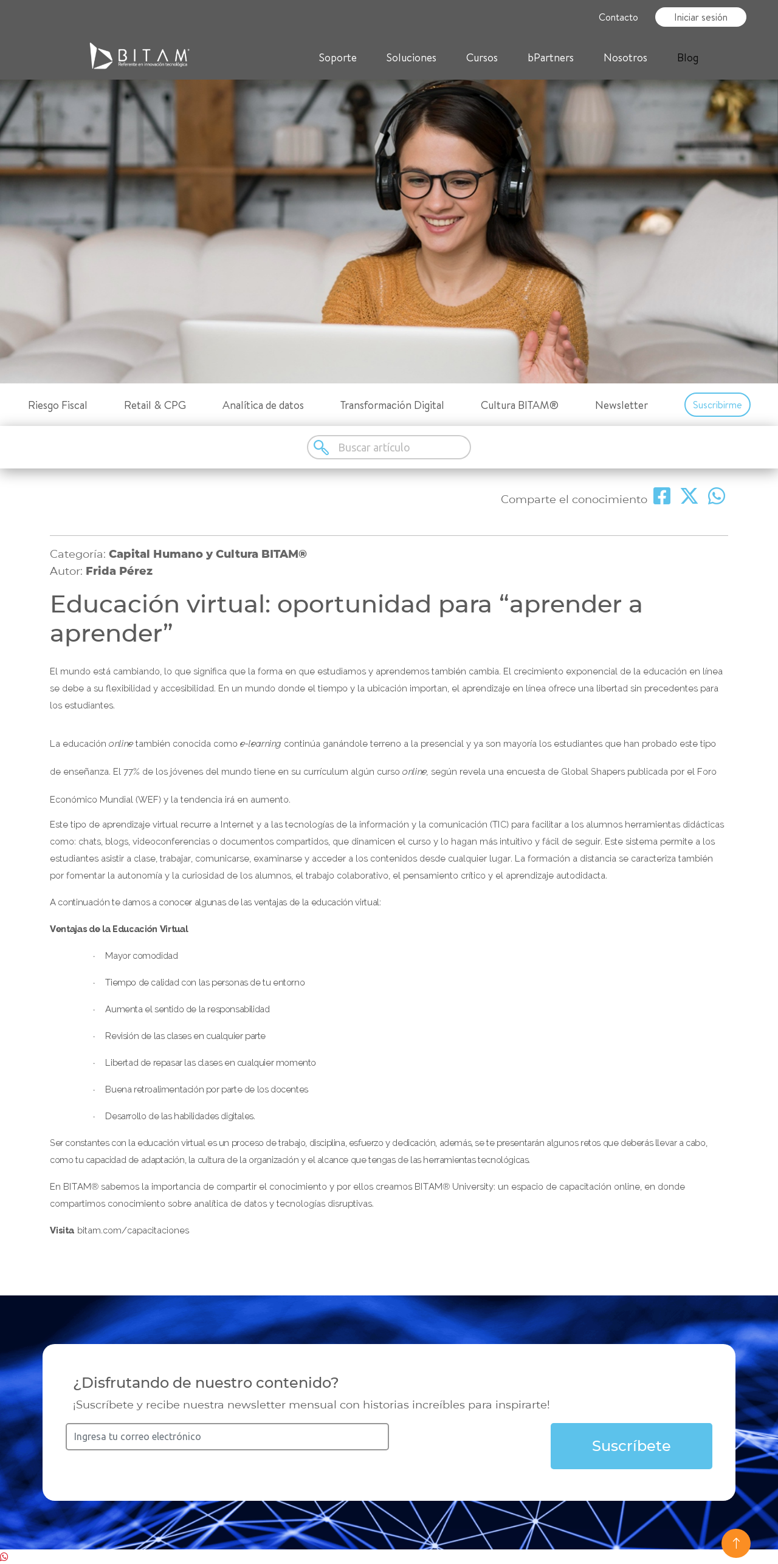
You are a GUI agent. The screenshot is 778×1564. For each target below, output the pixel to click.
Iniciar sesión (701, 17)
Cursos (482, 57)
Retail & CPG (155, 405)
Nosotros (625, 57)
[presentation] (481, 1446)
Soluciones (411, 57)
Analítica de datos (263, 405)
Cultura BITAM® (520, 405)
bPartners (551, 57)
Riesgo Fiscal (58, 405)
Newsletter (621, 405)
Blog (687, 57)
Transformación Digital (392, 405)
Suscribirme (717, 404)
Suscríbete (631, 1446)
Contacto (618, 17)
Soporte (338, 57)
